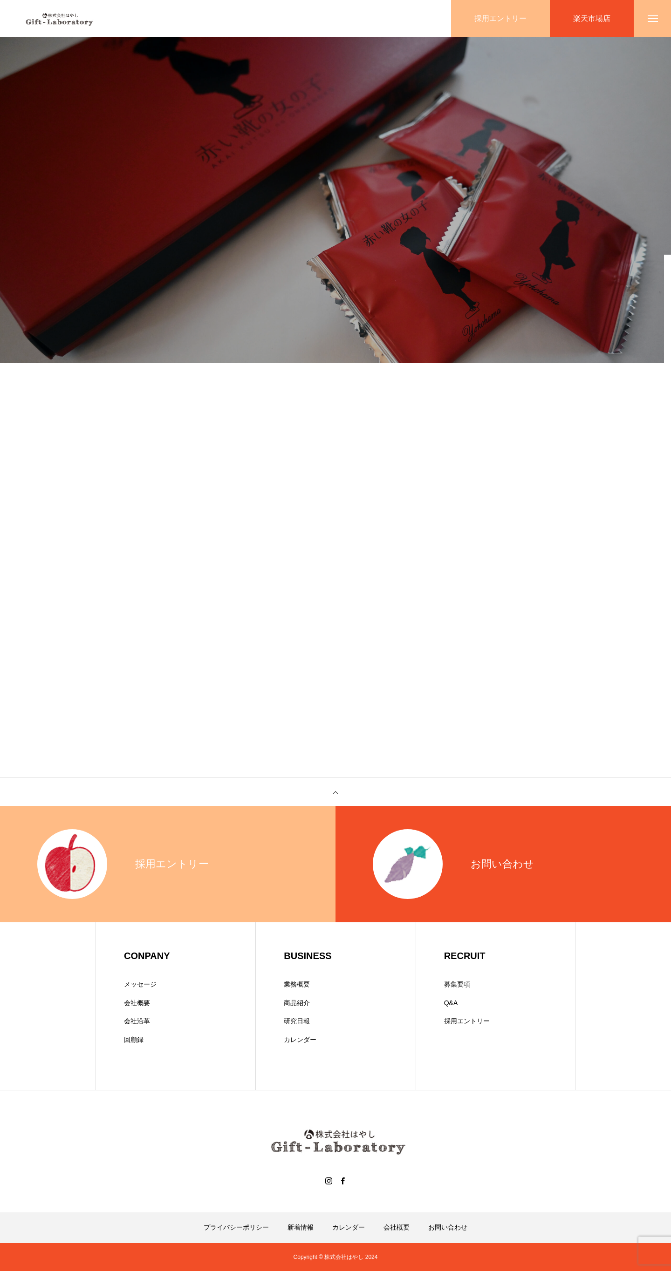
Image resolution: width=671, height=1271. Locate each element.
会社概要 (137, 1003)
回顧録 (134, 1039)
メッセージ (140, 984)
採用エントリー (467, 1021)
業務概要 (297, 984)
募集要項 (457, 984)
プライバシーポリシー (236, 1227)
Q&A (451, 1003)
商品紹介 (297, 1003)
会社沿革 (137, 1021)
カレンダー (300, 1039)
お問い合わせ (447, 1227)
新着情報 (301, 1227)
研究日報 (297, 1021)
